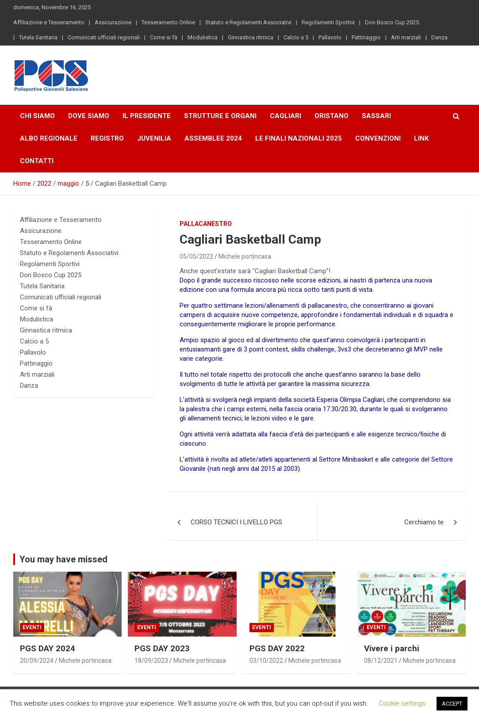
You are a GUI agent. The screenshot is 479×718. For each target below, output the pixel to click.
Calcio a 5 (296, 37)
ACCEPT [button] (452, 703)
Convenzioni (378, 138)
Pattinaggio (366, 37)
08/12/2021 (381, 660)
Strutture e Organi (220, 116)
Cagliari (285, 116)
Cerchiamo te (424, 522)
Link (421, 138)
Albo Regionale (48, 138)
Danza (439, 37)
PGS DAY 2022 (277, 648)
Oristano (331, 116)
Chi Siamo (37, 116)
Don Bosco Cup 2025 (392, 22)
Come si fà (163, 37)
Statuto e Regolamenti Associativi (248, 22)
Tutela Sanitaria (38, 37)
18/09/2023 (151, 660)
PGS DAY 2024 (47, 648)
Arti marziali (406, 37)
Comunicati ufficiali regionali (104, 37)
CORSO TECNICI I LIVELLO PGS (236, 522)
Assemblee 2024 (213, 138)
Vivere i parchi (391, 648)
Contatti (37, 161)
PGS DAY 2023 (162, 648)
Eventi (32, 627)
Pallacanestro (206, 223)
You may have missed (63, 559)
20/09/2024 (37, 660)
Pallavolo (329, 37)
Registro (107, 138)
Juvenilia (154, 138)
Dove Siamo (88, 116)
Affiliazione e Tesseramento (48, 22)
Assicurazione (113, 22)
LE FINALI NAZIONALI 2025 (298, 138)
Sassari (376, 116)
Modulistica (203, 37)
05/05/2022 (196, 256)
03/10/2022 (266, 660)
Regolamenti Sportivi (328, 22)
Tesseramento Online (168, 22)
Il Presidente (147, 116)
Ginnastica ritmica (250, 37)
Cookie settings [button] (402, 703)
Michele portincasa (244, 256)
